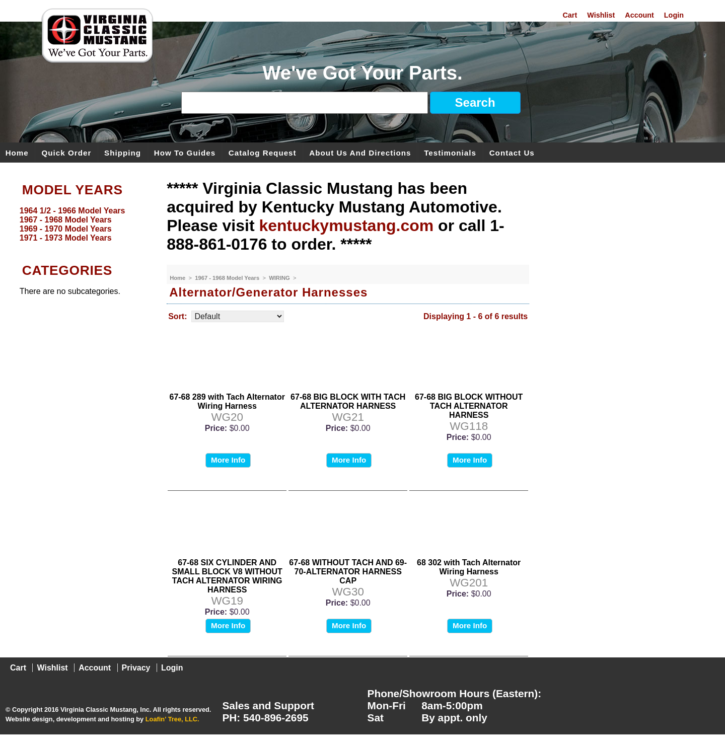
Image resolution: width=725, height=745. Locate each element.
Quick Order (67, 152)
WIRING (280, 278)
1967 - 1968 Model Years (228, 278)
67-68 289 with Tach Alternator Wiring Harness (226, 401)
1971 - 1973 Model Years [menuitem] (66, 238)
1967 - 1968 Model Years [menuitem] (66, 219)
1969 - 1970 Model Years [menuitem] (66, 229)
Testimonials (450, 152)
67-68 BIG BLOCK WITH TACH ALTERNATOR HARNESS (348, 401)
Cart (569, 15)
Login (674, 15)
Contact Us (512, 152)
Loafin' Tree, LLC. (172, 719)
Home (17, 152)
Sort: (177, 316)
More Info (228, 460)
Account (639, 15)
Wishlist (601, 15)
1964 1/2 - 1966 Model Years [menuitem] (72, 210)
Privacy (136, 667)
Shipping (122, 152)
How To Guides (184, 152)
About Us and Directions (360, 152)
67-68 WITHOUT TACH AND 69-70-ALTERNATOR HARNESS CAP (348, 571)
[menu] (81, 224)
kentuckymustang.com (346, 225)
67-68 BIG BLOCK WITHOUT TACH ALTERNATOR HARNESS (469, 406)
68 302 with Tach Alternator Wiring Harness (469, 567)
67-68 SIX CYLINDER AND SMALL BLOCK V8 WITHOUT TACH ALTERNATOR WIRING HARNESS (227, 576)
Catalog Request (263, 152)
